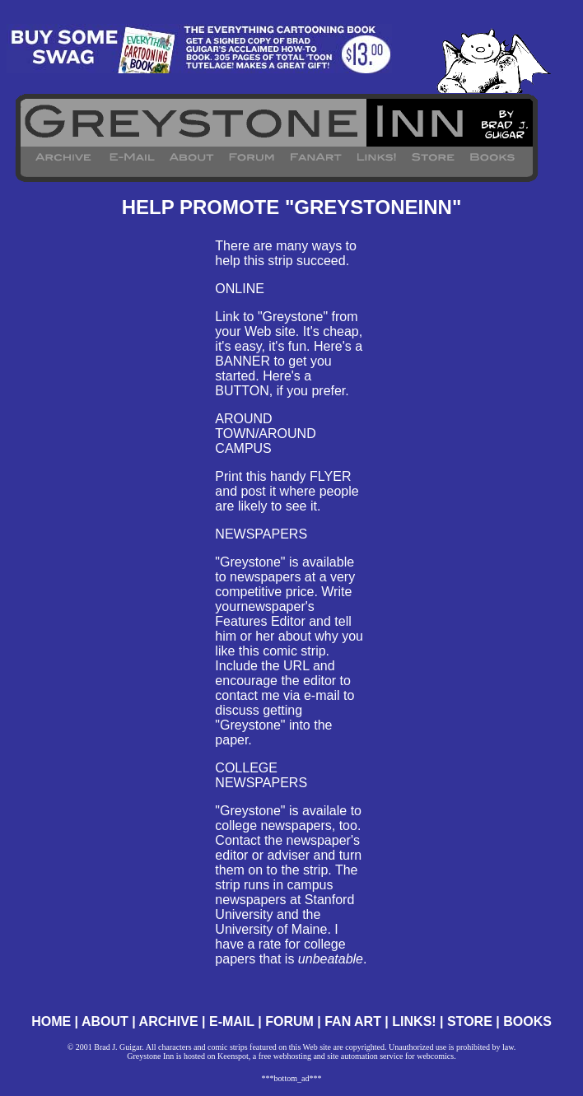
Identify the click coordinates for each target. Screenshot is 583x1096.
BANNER (242, 361)
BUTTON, (244, 391)
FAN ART (352, 1021)
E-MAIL (231, 1021)
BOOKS (527, 1021)
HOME (51, 1021)
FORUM (289, 1021)
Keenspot (233, 1056)
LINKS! (414, 1021)
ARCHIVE (168, 1021)
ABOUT (105, 1021)
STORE (469, 1021)
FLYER (330, 476)
